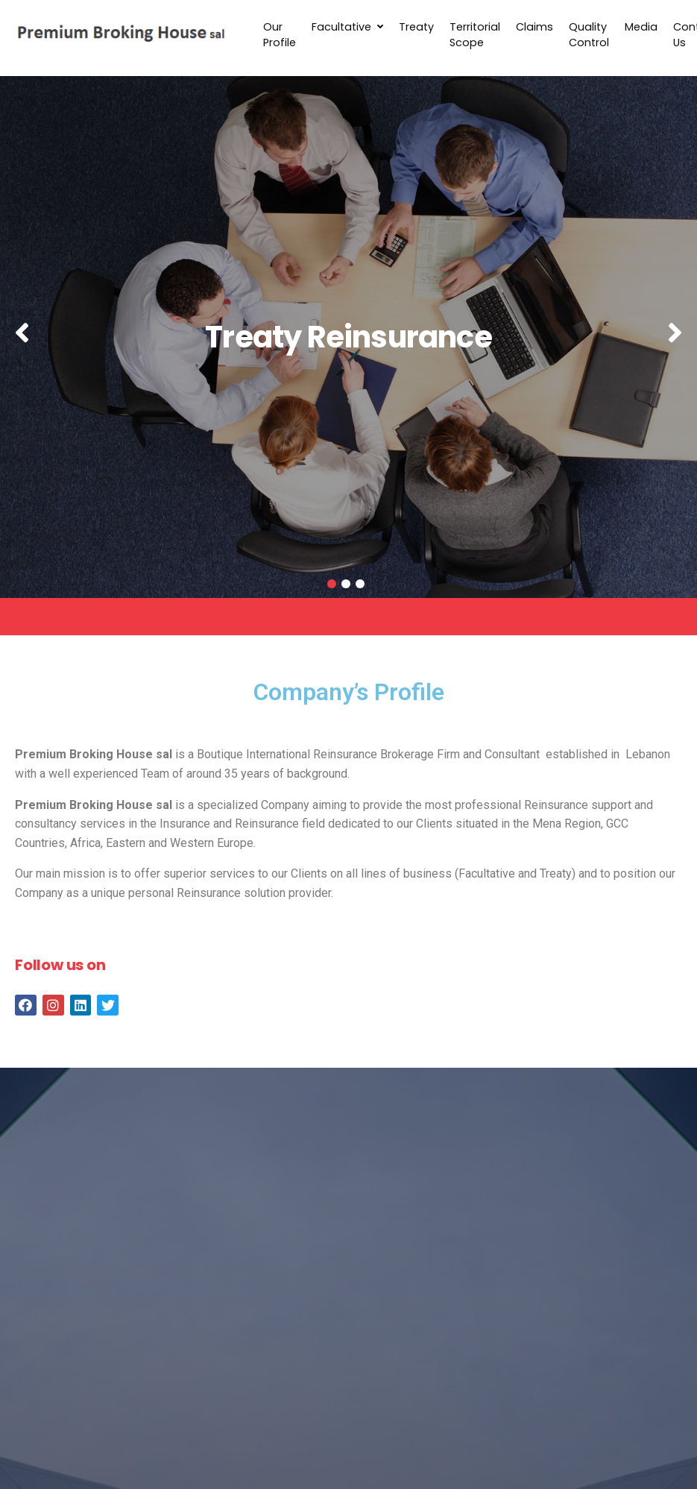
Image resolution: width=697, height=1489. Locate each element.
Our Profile (279, 35)
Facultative (347, 26)
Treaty (416, 26)
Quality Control (589, 35)
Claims (534, 26)
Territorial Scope (475, 35)
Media (641, 26)
